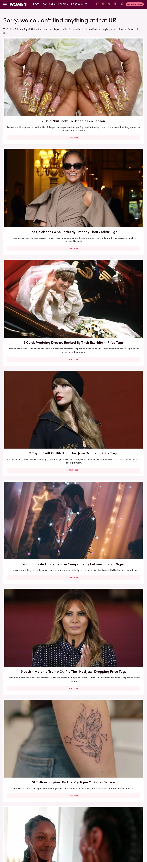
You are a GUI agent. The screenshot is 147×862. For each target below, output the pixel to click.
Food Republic (72, 833)
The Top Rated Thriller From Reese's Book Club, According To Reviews (121, 446)
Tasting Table (61, 839)
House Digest (15, 836)
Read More (25, 104)
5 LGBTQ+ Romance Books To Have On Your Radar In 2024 (25, 525)
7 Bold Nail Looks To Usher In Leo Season (25, 69)
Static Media (57, 820)
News (36, 4)
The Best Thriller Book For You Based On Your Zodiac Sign (121, 525)
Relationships (79, 4)
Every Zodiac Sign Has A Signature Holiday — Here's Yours (73, 374)
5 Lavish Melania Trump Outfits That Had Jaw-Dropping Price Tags (121, 147)
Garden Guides (89, 833)
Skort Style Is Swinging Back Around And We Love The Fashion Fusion (25, 446)
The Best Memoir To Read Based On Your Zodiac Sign (73, 602)
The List (92, 839)
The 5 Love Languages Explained (25, 297)
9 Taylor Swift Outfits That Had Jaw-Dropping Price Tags (25, 147)
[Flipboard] (115, 4)
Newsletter (134, 4)
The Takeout (105, 839)
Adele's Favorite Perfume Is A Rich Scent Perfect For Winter (73, 678)
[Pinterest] (103, 4)
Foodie (59, 833)
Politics (63, 4)
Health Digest (125, 833)
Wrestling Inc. (130, 839)
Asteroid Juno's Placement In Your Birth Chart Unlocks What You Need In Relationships (73, 527)
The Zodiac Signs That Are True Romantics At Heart (121, 374)
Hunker (28, 836)
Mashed (69, 836)
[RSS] (122, 4)
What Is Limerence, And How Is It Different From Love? (25, 678)
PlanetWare (129, 836)
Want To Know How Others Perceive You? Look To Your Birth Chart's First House (25, 604)
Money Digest (83, 836)
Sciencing (14, 839)
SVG (49, 839)
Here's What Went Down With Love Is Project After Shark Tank (73, 754)
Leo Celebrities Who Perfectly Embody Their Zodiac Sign (73, 72)
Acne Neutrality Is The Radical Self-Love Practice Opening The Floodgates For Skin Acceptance (73, 223)
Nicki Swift (98, 836)
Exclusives (49, 4)
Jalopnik (49, 836)
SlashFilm (26, 839)
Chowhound (25, 833)
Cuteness (38, 833)
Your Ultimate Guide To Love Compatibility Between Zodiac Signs (73, 147)
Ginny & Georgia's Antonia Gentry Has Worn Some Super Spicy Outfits (73, 448)
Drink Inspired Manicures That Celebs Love (121, 754)
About (64, 815)
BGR (14, 833)
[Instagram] (109, 4)
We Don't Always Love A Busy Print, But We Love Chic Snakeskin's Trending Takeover (121, 680)
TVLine (117, 839)
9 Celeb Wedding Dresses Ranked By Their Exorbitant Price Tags (121, 72)
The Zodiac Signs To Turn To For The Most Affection (73, 300)
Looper (59, 836)
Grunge (112, 833)
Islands (38, 836)
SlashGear (39, 839)
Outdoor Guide (113, 836)
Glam (102, 833)
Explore (49, 833)
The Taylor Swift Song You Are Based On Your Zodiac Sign (121, 300)
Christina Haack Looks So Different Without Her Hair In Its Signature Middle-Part (25, 756)
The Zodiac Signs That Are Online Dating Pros (121, 599)
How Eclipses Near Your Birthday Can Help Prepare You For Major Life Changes (121, 220)
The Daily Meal (77, 839)
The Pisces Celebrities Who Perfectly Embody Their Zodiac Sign (25, 374)
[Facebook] (97, 4)
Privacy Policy (78, 815)
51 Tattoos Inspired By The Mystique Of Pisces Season (25, 218)
